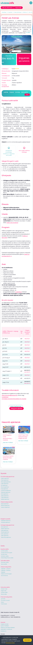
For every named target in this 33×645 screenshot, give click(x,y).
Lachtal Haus (4, 554)
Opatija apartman (5, 499)
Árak (27, 94)
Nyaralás (10, 12)
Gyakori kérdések (5, 625)
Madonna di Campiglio (6, 573)
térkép (17, 92)
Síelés (3, 546)
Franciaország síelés (6, 597)
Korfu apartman (4, 533)
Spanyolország (17, 12)
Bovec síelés (4, 594)
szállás (6, 92)
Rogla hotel (3, 590)
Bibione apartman (5, 505)
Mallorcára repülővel (12, 222)
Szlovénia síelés (5, 587)
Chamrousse (4, 604)
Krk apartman (4, 485)
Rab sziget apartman (6, 481)
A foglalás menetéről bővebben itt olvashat (14, 398)
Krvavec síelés (4, 592)
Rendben (27, 640)
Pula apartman (4, 488)
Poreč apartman (5, 480)
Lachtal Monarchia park (6, 552)
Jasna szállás (4, 564)
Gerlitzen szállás (5, 556)
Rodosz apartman (5, 528)
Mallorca (25, 12)
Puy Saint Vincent (5, 600)
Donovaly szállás (5, 562)
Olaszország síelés (6, 566)
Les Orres (3, 598)
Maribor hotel (4, 589)
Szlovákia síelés (5, 560)
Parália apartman (5, 532)
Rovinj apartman (5, 487)
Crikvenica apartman (6, 490)
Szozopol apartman (5, 522)
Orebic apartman (5, 478)
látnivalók (24, 92)
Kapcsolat (3, 622)
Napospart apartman (6, 520)
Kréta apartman (4, 530)
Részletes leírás (10, 642)
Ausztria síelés (5, 549)
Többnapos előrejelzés (16, 36)
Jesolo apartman (5, 503)
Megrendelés (16, 408)
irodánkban (18, 292)
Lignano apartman (5, 507)
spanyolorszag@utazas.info (9, 395)
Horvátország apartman (7, 476)
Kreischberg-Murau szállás (7, 557)
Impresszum (3, 631)
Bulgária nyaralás (5, 519)
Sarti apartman (4, 527)
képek (12, 92)
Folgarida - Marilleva (5, 570)
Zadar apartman (5, 495)
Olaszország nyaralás (7, 502)
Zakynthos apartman (6, 537)
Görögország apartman (7, 525)
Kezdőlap (4, 12)
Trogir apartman (5, 497)
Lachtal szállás (4, 550)
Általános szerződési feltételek (8, 627)
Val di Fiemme (4, 575)
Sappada (3, 572)
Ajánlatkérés (15, 406)
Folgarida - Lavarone (5, 568)
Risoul (2, 602)
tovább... (28, 32)
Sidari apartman (5, 535)
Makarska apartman (5, 492)
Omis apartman (4, 494)
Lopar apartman (4, 483)
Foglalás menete (4, 624)
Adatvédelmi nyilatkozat (6, 629)
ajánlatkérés (24, 59)
